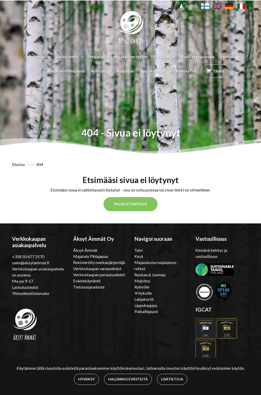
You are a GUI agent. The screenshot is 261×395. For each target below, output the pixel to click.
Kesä (138, 256)
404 (39, 164)
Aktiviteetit (67, 56)
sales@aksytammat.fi (30, 262)
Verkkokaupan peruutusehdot (99, 274)
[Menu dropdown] (81, 56)
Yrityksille (143, 293)
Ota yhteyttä (183, 70)
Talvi (138, 250)
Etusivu (43, 56)
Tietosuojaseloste (89, 286)
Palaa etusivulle (130, 204)
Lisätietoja (172, 379)
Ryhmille (141, 286)
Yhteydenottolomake (30, 293)
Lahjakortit (144, 299)
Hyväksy (86, 379)
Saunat (227, 56)
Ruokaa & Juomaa (149, 274)
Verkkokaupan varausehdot (97, 268)
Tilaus (218, 70)
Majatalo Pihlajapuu (66, 70)
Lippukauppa (152, 70)
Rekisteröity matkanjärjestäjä (99, 262)
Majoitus (125, 70)
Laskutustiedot (25, 287)
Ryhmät (99, 70)
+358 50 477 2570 (28, 256)
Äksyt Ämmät (85, 250)
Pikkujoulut (164, 56)
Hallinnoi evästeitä (128, 379)
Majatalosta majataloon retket (118, 56)
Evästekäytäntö (87, 280)
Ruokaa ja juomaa (197, 56)
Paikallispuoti (146, 311)
